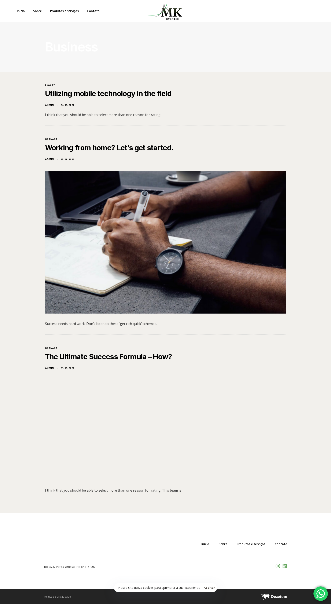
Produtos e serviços (64, 11)
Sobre (37, 11)
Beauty (50, 85)
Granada (51, 139)
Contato (93, 11)
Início (21, 11)
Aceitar (209, 587)
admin (49, 105)
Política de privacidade (57, 596)
